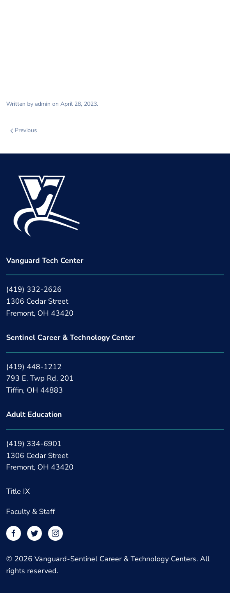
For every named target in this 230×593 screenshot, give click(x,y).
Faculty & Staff (30, 511)
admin (43, 104)
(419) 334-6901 (34, 444)
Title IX (18, 491)
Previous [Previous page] (23, 130)
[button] (10, 15)
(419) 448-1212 (34, 367)
